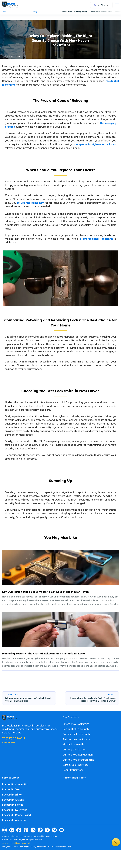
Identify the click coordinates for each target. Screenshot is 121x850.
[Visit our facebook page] (18, 830)
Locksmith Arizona (13, 799)
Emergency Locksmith (76, 724)
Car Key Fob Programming (78, 759)
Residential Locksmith (76, 729)
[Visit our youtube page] (61, 830)
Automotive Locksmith (76, 739)
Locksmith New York (14, 810)
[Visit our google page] (11, 830)
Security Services (73, 770)
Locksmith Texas (12, 789)
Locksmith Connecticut (15, 784)
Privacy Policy (26, 843)
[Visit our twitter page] (47, 830)
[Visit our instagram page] (4, 830)
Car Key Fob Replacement (78, 754)
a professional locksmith (96, 238)
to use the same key (30, 202)
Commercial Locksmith (76, 734)
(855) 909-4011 (13, 738)
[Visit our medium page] (54, 830)
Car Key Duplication (74, 749)
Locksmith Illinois (12, 794)
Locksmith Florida (12, 804)
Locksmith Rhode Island (16, 815)
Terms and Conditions (11, 843)
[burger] (117, 5)
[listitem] (60, 578)
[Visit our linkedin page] (33, 830)
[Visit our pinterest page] (25, 830)
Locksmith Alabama (14, 820)
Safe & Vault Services (76, 764)
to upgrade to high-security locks (94, 144)
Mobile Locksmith (73, 744)
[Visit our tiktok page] (40, 830)
